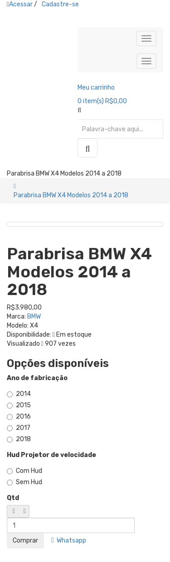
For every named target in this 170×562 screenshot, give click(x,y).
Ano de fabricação (37, 378)
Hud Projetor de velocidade (51, 455)
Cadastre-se (60, 4)
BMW (34, 316)
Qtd (13, 498)
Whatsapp (68, 540)
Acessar (21, 4)
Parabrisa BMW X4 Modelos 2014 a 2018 (71, 195)
